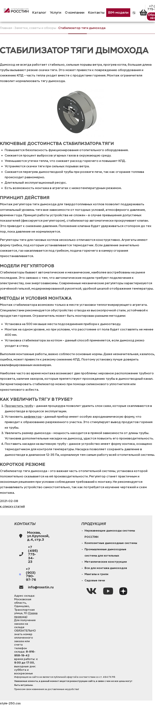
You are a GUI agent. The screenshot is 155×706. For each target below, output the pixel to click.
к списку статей (12, 506)
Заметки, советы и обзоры (35, 28)
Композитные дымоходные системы (110, 543)
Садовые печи (94, 580)
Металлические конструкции (105, 562)
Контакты (96, 12)
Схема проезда (25, 614)
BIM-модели (118, 12)
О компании (74, 12)
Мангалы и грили (96, 574)
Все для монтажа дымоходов (105, 568)
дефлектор (33, 417)
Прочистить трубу (19, 406)
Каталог (39, 12)
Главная (6, 28)
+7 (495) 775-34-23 (33, 554)
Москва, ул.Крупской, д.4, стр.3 (38, 536)
